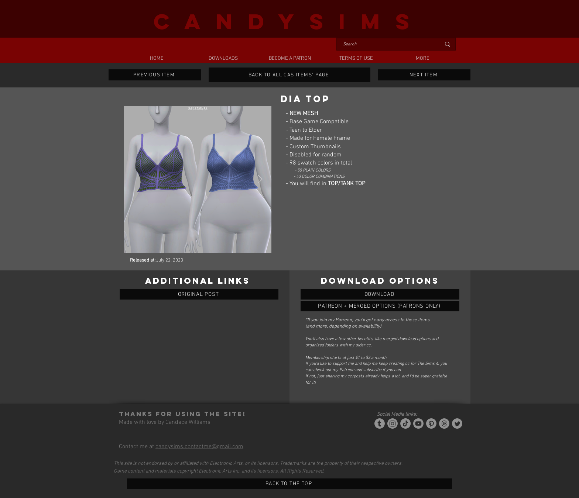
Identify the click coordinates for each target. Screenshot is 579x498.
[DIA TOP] (380, 294)
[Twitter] (457, 423)
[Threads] (444, 423)
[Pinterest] (431, 423)
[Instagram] (392, 423)
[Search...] (386, 44)
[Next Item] (260, 179)
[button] (223, 59)
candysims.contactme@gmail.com (199, 446)
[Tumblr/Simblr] (379, 423)
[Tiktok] (405, 423)
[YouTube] (418, 423)
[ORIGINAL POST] (199, 294)
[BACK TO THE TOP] (289, 483)
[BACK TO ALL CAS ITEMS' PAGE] (289, 75)
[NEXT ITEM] (424, 74)
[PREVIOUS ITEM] (155, 74)
